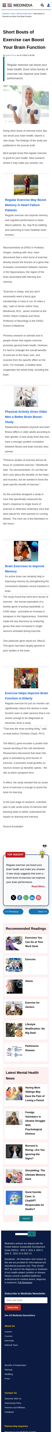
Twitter (13, 897)
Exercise (30, 959)
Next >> (42, 911)
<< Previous (11, 911)
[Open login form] (48, 5)
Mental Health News (24, 14)
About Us (10, 1326)
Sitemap (8, 1369)
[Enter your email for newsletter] (26, 1300)
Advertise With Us (13, 1398)
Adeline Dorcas (10, 55)
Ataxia (29, 981)
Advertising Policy (13, 1403)
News (13, 14)
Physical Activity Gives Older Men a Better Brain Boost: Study (26, 417)
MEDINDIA (20, 5)
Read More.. (39, 886)
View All (26, 1218)
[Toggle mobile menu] (3, 5)
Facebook (19, 897)
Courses (8, 1336)
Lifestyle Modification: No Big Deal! (35, 1028)
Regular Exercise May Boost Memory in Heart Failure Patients (25, 205)
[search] (21, 1234)
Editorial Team (11, 1345)
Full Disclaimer (25, 1282)
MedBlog (9, 1374)
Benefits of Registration (15, 1365)
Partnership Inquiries (16, 1426)
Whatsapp (26, 897)
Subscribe (12, 1307)
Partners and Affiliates (15, 1407)
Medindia (5, 14)
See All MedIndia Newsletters (20, 1315)
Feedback (9, 1412)
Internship (9, 1340)
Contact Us (11, 1393)
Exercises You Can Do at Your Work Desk (34, 942)
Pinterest (38, 897)
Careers (8, 1331)
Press (7, 1378)
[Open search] (42, 5)
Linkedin (32, 897)
